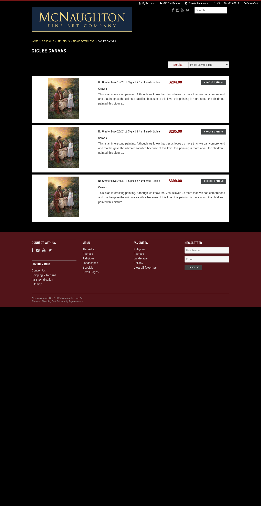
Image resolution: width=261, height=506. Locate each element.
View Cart (251, 3)
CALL (227, 3)
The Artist (75, 43)
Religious (117, 43)
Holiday (138, 277)
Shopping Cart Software (53, 315)
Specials (161, 43)
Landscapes (139, 43)
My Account (147, 3)
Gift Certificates (170, 3)
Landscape (141, 272)
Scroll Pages (184, 43)
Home (35, 55)
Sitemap (37, 298)
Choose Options (213, 96)
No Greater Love (83, 55)
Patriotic (96, 43)
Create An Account (197, 3)
